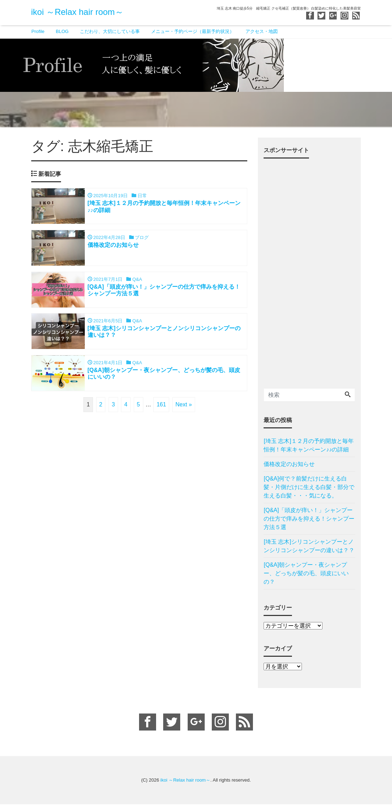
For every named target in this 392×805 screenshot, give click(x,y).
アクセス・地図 (261, 31)
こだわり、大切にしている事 (110, 31)
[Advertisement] (309, 271)
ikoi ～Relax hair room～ (77, 12)
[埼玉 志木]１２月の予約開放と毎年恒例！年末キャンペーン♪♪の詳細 (308, 446)
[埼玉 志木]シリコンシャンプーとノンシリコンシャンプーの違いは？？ (309, 547)
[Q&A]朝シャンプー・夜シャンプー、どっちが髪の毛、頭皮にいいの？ (306, 574)
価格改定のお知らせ (289, 465)
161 (161, 406)
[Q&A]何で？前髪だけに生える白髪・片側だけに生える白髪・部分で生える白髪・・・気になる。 (309, 488)
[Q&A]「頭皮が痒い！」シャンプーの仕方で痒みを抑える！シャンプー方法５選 (309, 519)
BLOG (62, 31)
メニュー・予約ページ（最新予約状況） (192, 31)
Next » (184, 406)
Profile (38, 31)
